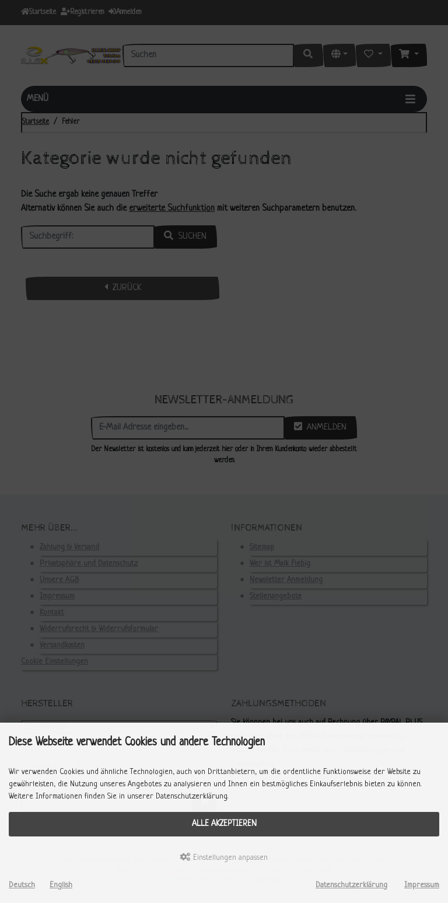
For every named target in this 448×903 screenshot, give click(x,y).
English (61, 885)
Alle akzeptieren (224, 824)
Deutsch (22, 885)
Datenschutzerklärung (351, 885)
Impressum (421, 885)
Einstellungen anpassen (224, 857)
